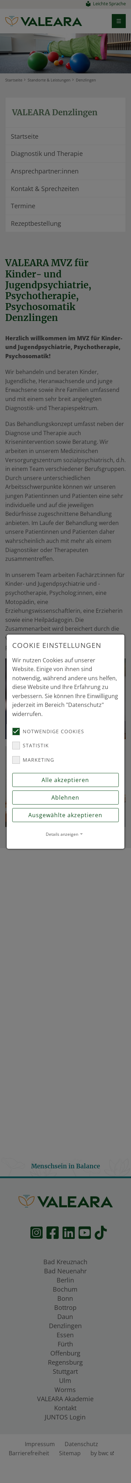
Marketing (33, 760)
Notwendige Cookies (48, 731)
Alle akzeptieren (65, 780)
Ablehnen (66, 797)
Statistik (30, 745)
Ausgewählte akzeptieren (66, 815)
